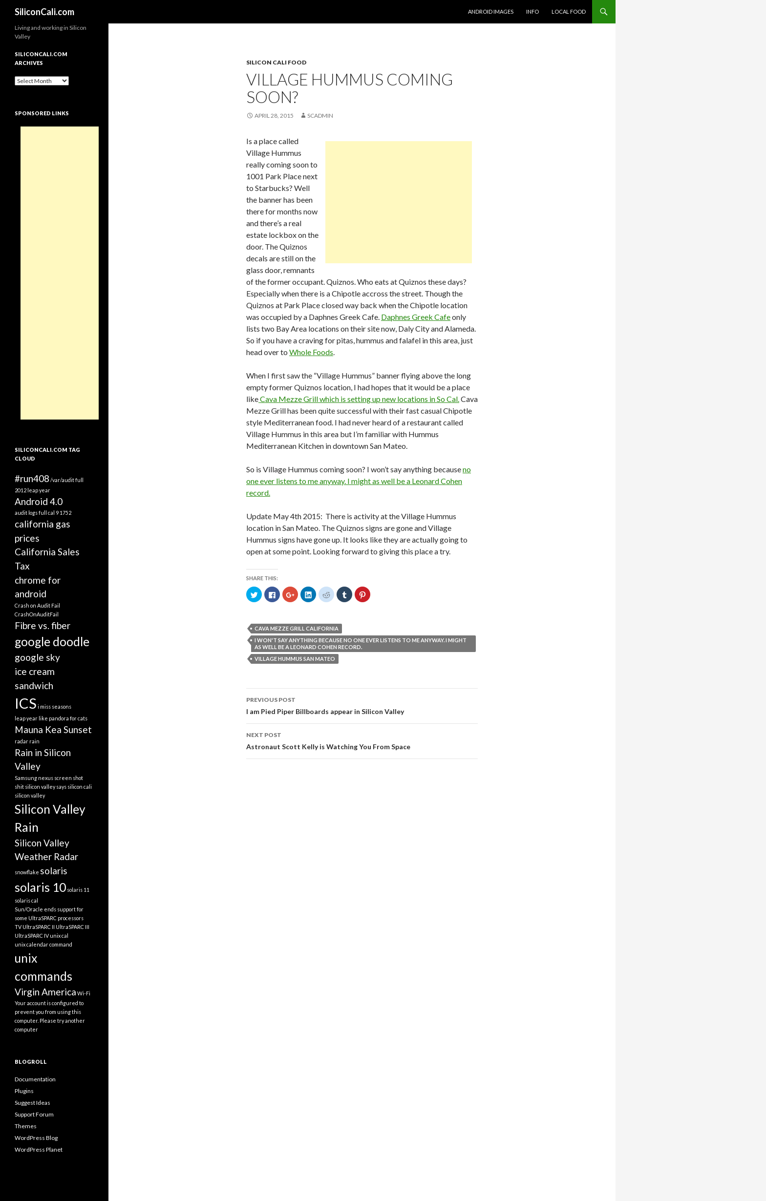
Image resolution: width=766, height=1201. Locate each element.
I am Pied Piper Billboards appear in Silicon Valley (362, 705)
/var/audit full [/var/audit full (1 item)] (67, 480)
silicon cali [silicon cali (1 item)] (79, 786)
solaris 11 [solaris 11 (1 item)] (78, 889)
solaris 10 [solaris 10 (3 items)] (40, 887)
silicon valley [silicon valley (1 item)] (30, 795)
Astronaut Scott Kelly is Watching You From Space (362, 740)
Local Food (569, 11)
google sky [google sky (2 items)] (37, 657)
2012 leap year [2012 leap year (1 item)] (32, 490)
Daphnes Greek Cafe (415, 316)
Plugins (24, 1091)
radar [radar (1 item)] (21, 741)
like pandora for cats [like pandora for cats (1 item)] (63, 718)
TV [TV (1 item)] (18, 927)
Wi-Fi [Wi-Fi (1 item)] (83, 993)
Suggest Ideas (32, 1102)
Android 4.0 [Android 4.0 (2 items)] (39, 501)
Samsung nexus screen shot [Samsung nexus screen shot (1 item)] (49, 778)
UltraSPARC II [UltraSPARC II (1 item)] (38, 927)
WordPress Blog (36, 1137)
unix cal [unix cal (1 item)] (59, 935)
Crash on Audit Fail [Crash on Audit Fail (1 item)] (37, 605)
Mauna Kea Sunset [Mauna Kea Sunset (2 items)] (53, 729)
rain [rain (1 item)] (34, 741)
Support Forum (34, 1114)
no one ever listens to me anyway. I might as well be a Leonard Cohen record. (358, 480)
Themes (26, 1126)
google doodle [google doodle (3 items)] (52, 641)
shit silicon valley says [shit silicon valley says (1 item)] (40, 786)
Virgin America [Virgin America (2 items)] (45, 991)
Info (532, 11)
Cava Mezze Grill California (297, 628)
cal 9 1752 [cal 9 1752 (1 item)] (59, 512)
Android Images (490, 11)
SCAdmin (320, 115)
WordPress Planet (39, 1149)
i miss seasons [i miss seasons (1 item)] (54, 706)
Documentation (35, 1079)
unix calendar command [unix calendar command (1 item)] (43, 944)
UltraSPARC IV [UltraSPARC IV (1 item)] (32, 935)
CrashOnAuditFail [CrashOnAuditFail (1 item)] (37, 614)
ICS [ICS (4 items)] (26, 703)
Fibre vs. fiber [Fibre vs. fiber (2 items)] (42, 625)
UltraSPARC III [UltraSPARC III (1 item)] (72, 927)
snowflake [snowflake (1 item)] (27, 872)
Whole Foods (311, 352)
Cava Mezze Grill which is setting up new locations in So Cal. (358, 398)
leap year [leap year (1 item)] (26, 718)
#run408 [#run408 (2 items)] (32, 478)
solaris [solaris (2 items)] (53, 870)
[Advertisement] (398, 202)
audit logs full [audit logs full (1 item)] (31, 512)
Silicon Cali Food (276, 62)
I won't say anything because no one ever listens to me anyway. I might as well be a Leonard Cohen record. (361, 643)
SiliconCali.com (44, 11)
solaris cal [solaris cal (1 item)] (26, 900)
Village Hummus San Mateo (295, 658)
